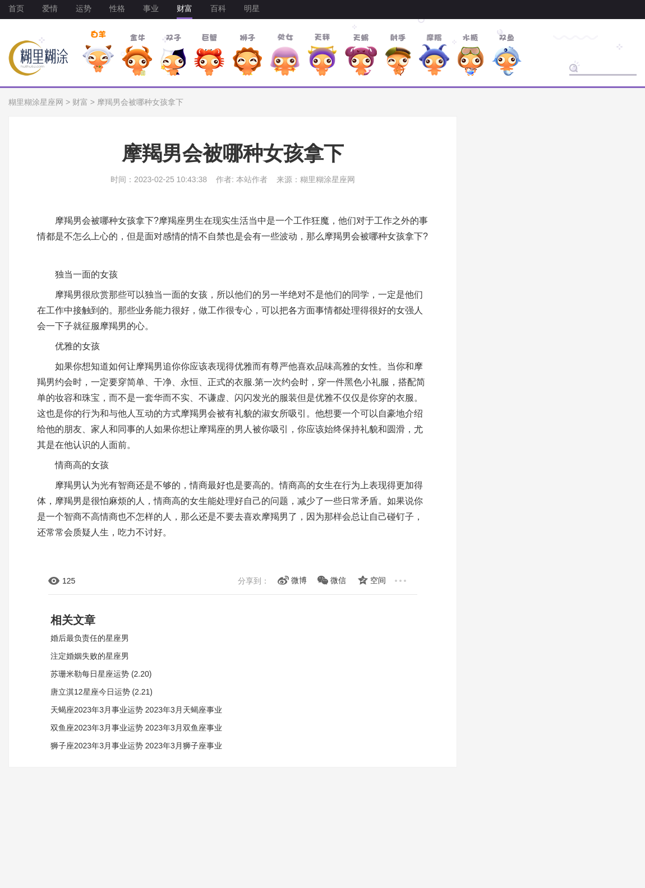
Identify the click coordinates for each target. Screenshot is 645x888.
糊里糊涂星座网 (35, 102)
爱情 (50, 8)
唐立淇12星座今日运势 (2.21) (101, 691)
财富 (184, 8)
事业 (151, 8)
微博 (299, 580)
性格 (117, 8)
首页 (16, 8)
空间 (378, 580)
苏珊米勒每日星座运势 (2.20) (100, 673)
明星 (252, 8)
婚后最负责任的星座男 (89, 637)
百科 (218, 8)
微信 (338, 580)
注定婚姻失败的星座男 (89, 655)
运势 (83, 8)
